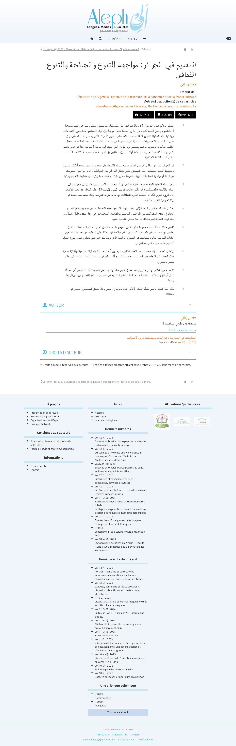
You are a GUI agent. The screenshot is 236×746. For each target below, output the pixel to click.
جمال (188, 84)
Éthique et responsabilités (45, 416)
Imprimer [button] (186, 114)
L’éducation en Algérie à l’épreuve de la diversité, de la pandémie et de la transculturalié (136, 97)
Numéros (114, 39)
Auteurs (99, 412)
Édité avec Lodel (126, 739)
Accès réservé (146, 739)
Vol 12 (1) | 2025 (187, 342)
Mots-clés (101, 416)
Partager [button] (143, 114)
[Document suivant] (192, 49)
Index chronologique (106, 420)
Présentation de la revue (44, 412)
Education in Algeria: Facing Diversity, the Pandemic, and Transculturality (146, 106)
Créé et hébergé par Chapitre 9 (99, 739)
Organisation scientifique (44, 420)
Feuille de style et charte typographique (53, 448)
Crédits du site (39, 466)
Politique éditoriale (41, 424)
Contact (35, 469)
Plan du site (103, 734)
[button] (100, 39)
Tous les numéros (118, 712)
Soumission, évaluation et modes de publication (51, 443)
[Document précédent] (185, 49)
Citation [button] (165, 114)
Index (132, 39)
